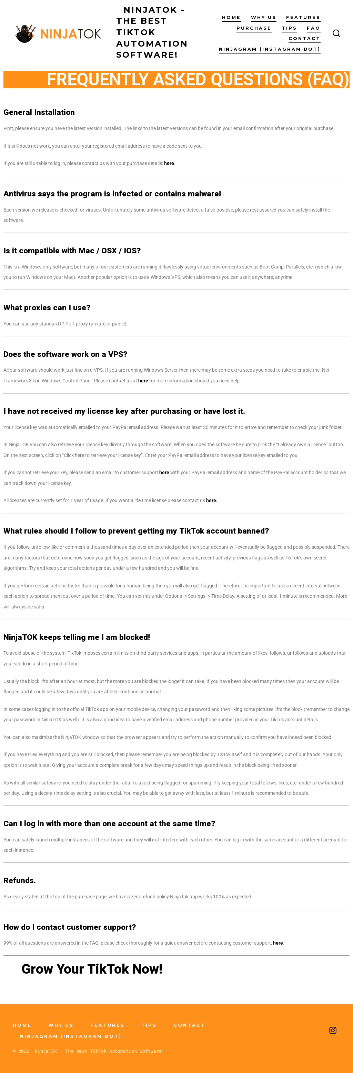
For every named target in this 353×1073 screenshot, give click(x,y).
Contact (305, 38)
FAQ (314, 28)
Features (303, 17)
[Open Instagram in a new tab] (332, 1030)
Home (231, 17)
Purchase (254, 28)
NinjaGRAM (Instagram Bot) (270, 49)
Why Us (263, 17)
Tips (289, 28)
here (169, 163)
